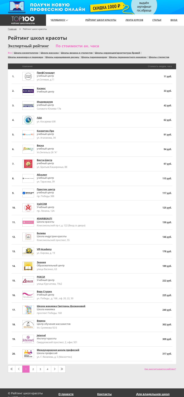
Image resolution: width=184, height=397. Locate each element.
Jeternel (41, 335)
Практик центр (46, 189)
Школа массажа (50, 52)
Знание (41, 262)
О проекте (66, 394)
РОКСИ (41, 276)
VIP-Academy (44, 249)
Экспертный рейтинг (28, 46)
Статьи (156, 20)
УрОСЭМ (42, 204)
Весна (40, 145)
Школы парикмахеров (94, 57)
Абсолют (42, 174)
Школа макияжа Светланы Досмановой (61, 306)
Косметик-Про (45, 130)
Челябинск (59, 20)
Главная (12, 29)
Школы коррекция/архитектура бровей (117, 52)
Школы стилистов (159, 57)
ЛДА (39, 117)
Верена (41, 320)
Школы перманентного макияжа (127, 57)
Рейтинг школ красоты (100, 20)
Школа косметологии (26, 52)
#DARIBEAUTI (44, 218)
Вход (173, 20)
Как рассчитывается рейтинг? (160, 369)
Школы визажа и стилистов (77, 52)
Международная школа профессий (58, 350)
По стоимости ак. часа (77, 46)
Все (10, 52)
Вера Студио (44, 291)
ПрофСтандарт (46, 72)
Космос (41, 88)
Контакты (104, 394)
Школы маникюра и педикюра (25, 57)
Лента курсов (134, 20)
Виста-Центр (44, 160)
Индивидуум (45, 101)
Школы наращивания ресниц (62, 57)
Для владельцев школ (153, 394)
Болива (41, 233)
